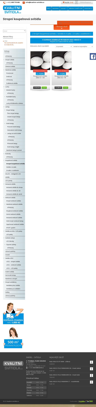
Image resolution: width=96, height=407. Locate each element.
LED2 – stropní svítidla (13, 261)
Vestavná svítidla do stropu (14, 187)
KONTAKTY (88, 8)
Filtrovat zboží (61, 26)
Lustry (7, 87)
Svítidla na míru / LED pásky (13, 231)
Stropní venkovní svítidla (13, 201)
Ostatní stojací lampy (13, 117)
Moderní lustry (10, 90)
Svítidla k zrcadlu (64, 34)
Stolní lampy (10, 123)
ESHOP (64, 8)
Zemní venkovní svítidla (13, 214)
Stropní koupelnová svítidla (44, 34)
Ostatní (7, 255)
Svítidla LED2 (9, 258)
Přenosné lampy (12, 143)
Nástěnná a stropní (11, 279)
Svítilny (7, 292)
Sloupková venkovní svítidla (14, 211)
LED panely (8, 181)
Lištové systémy (10, 251)
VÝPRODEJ (8, 56)
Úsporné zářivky (11, 244)
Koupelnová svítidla (11, 160)
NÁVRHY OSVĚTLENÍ (75, 8)
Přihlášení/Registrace (85, 2)
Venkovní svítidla (10, 197)
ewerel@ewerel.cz (38, 368)
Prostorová (9, 73)
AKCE (49, 8)
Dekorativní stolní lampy (14, 130)
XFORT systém (10, 228)
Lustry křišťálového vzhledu (14, 103)
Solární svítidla (9, 272)
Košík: (71, 2)
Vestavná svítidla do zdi (13, 191)
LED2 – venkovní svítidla (13, 265)
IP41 (5, 41)
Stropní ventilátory (10, 282)
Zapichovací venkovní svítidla (15, 224)
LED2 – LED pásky (11, 268)
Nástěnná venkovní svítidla (14, 204)
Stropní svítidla (9, 60)
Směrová (9, 76)
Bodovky (8, 154)
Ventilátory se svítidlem (13, 289)
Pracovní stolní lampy (13, 127)
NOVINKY (56, 8)
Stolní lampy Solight (13, 147)
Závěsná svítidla (10, 66)
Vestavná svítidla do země (14, 194)
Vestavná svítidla (10, 184)
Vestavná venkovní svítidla (14, 217)
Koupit (44, 87)
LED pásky (9, 234)
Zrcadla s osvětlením (81, 34)
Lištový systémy (10, 296)
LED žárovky (10, 241)
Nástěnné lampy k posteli (14, 150)
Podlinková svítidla (11, 83)
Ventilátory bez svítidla (13, 285)
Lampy (7, 107)
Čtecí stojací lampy (13, 113)
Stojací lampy (10, 110)
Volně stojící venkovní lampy (14, 221)
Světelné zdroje (10, 238)
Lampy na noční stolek (14, 133)
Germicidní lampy (10, 275)
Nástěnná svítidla (10, 70)
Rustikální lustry (11, 97)
